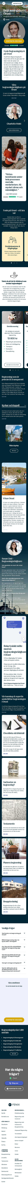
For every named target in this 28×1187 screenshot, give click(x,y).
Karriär (3, 1113)
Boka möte (10, 624)
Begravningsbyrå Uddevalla (12, 1041)
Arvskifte (4, 1157)
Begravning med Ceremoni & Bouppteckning (19, 1125)
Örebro (3, 1141)
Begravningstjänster (19, 1110)
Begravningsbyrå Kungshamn (12, 1044)
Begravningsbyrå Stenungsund (13, 1037)
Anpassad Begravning (21, 1130)
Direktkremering (19, 1113)
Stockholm (4, 1124)
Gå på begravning (19, 1160)
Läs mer (6, 77)
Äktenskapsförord (6, 1174)
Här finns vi (5, 1121)
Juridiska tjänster (4, 1150)
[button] (24, 121)
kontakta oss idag (14, 41)
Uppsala (3, 1134)
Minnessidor (18, 1172)
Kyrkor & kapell (19, 1140)
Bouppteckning (5, 1154)
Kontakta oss (17, 3)
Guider (17, 1154)
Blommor (17, 1147)
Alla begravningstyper (21, 1137)
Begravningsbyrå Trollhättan (12, 1050)
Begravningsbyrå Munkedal (12, 1047)
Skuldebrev (4, 1168)
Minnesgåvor (18, 1169)
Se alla (14, 450)
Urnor (16, 1151)
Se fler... (3, 1145)
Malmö (3, 1131)
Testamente (4, 1161)
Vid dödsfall (18, 1133)
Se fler (14, 1053)
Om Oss (3, 1110)
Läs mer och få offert (12, 364)
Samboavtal (4, 1171)
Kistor (16, 1144)
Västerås (3, 1138)
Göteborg (4, 1128)
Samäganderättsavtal (7, 1178)
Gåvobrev (4, 1164)
